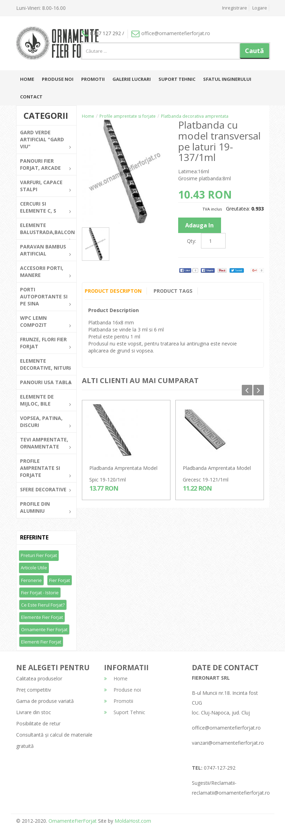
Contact (31, 96)
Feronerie (31, 580)
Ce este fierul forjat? (43, 605)
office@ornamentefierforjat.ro (170, 33)
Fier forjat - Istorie (40, 592)
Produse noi (57, 79)
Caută (254, 50)
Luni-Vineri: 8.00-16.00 (41, 8)
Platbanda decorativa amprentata (194, 116)
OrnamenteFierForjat (72, 820)
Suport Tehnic (176, 79)
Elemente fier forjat (42, 617)
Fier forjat (59, 580)
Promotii (93, 79)
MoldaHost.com (133, 820)
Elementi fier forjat (41, 642)
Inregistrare (234, 8)
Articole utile (34, 567)
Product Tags (173, 290)
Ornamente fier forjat (44, 629)
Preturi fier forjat (39, 555)
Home (27, 79)
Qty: (191, 241)
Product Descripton (113, 290)
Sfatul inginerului (227, 79)
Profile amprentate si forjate (127, 116)
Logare (259, 8)
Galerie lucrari (131, 79)
